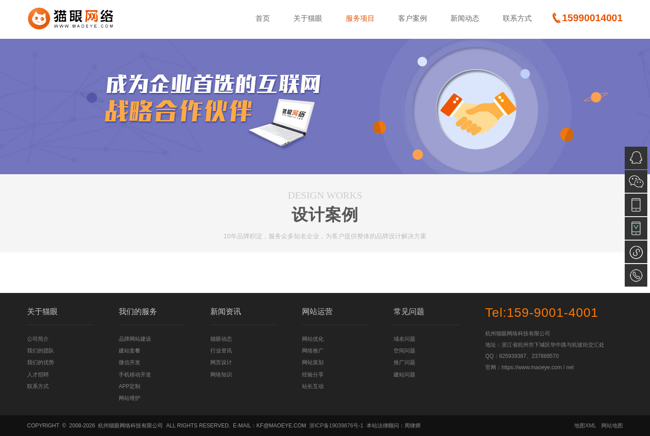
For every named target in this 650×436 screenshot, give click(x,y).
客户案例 (412, 18)
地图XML (585, 425)
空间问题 (404, 351)
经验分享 (313, 374)
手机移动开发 (135, 374)
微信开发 (129, 362)
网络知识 (221, 374)
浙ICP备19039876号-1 (336, 425)
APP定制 (129, 386)
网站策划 (313, 362)
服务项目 (360, 18)
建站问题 (404, 374)
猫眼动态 (221, 339)
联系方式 (517, 18)
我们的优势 (40, 362)
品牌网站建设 (135, 339)
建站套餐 (129, 351)
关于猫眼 (307, 18)
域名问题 (404, 339)
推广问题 (404, 362)
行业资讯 (221, 351)
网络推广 (313, 351)
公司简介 (38, 339)
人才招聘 (38, 374)
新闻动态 (464, 18)
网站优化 (313, 339)
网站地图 (612, 425)
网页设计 (221, 362)
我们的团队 (40, 351)
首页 (262, 18)
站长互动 (313, 386)
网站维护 (129, 398)
